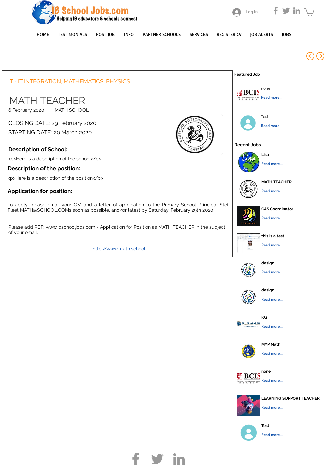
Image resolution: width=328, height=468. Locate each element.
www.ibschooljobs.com (70, 227)
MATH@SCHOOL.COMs (45, 210)
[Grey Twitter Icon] (286, 11)
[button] (309, 11)
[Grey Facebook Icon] (276, 11)
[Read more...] (285, 97)
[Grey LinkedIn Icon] (297, 11)
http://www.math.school (119, 248)
